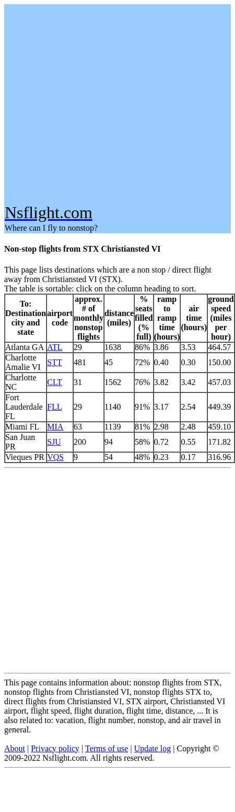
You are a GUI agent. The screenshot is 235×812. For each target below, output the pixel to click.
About (14, 748)
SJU (54, 441)
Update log (152, 748)
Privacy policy (55, 748)
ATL (54, 347)
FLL (54, 406)
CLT (54, 382)
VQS (55, 457)
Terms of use (106, 748)
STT (54, 362)
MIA (55, 426)
